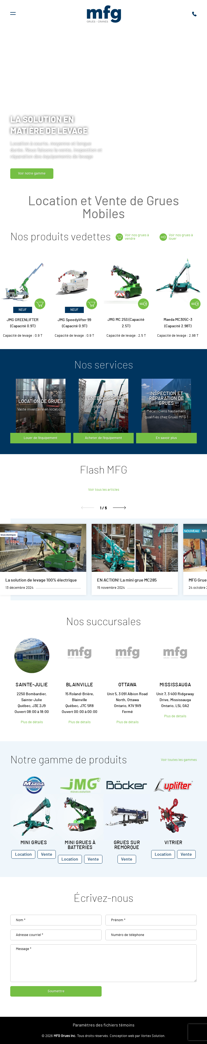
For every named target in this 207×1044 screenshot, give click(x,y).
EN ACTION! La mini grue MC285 (127, 580)
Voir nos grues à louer (176, 237)
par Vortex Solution (149, 1036)
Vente (46, 854)
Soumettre (56, 991)
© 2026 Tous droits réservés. (75, 1036)
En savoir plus (166, 438)
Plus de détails (32, 722)
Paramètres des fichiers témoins (103, 1025)
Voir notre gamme (32, 173)
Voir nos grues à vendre (132, 237)
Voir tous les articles (103, 490)
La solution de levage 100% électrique (41, 580)
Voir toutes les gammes (179, 760)
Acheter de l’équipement (103, 438)
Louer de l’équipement (40, 438)
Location (23, 854)
